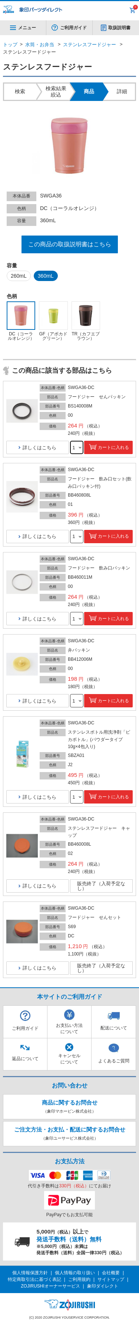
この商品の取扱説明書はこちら (69, 244)
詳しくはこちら (39, 447)
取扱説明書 (119, 27)
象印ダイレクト (102, 1286)
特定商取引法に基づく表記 (34, 1279)
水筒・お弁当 (39, 44)
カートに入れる (113, 447)
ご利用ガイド (73, 27)
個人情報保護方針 (30, 1272)
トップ (10, 44)
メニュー (23, 27)
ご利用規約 (79, 1279)
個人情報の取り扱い (75, 1272)
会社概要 (111, 1272)
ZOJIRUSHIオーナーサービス (50, 1286)
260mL (19, 276)
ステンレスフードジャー (89, 44)
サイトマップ (110, 1279)
